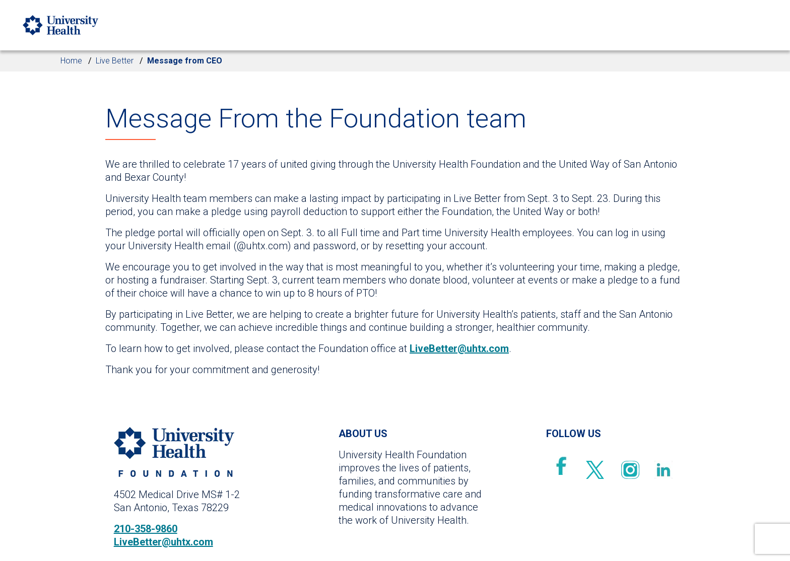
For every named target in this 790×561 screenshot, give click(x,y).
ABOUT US (363, 434)
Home (71, 60)
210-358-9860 (145, 529)
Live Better (115, 60)
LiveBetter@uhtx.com (459, 348)
